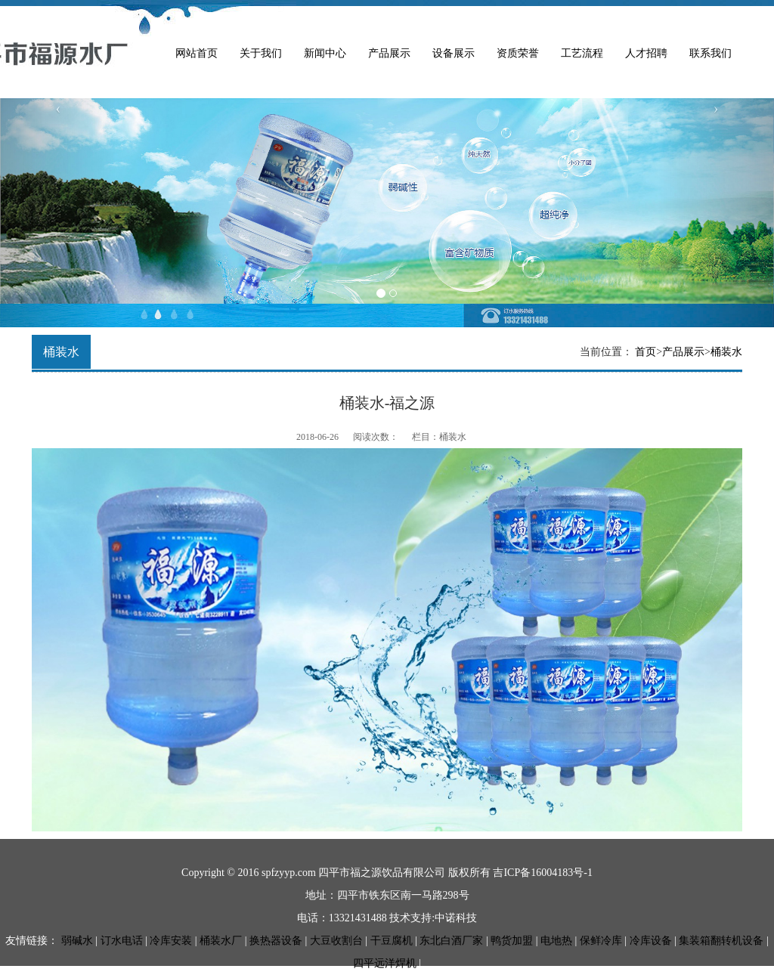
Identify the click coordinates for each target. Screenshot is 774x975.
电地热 (556, 940)
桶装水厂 (221, 940)
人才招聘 (646, 53)
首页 (645, 352)
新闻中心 (325, 53)
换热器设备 (275, 940)
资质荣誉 (518, 53)
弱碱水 (77, 940)
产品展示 (389, 53)
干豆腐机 (391, 940)
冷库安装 (171, 940)
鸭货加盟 (512, 940)
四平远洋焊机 (384, 963)
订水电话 (122, 940)
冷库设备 (651, 940)
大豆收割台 (336, 940)
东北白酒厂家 (451, 940)
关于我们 (261, 53)
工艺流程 (582, 53)
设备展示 (453, 53)
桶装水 (726, 352)
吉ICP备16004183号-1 (542, 872)
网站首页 (196, 53)
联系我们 (710, 53)
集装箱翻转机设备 (721, 940)
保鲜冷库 (601, 940)
